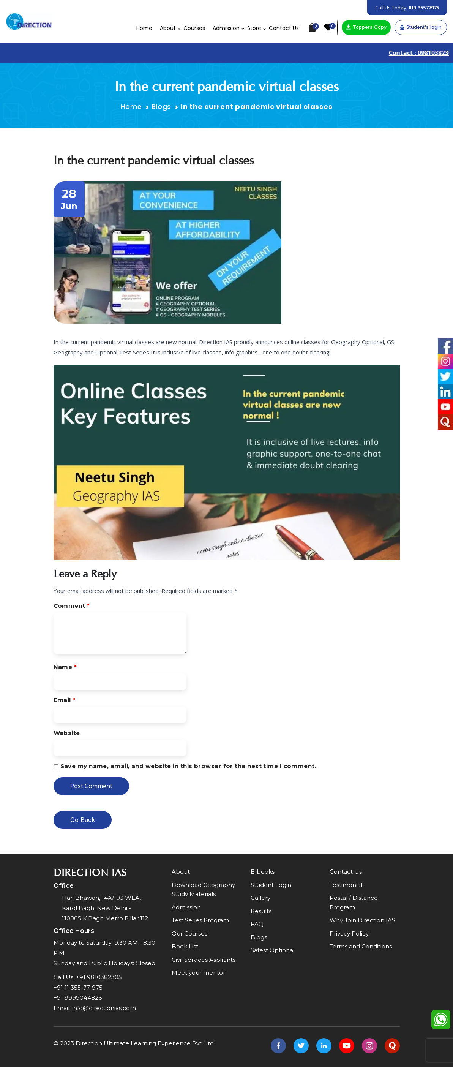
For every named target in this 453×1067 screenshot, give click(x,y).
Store (254, 28)
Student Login (271, 884)
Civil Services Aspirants (203, 959)
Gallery (260, 897)
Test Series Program (200, 920)
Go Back (82, 820)
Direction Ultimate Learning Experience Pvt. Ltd (145, 1043)
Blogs (162, 106)
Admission (226, 28)
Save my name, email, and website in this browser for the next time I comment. (188, 766)
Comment (72, 605)
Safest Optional (273, 950)
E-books (263, 871)
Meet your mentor (198, 972)
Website (67, 733)
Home (144, 28)
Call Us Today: (407, 7)
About (168, 28)
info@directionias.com (104, 1008)
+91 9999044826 (78, 997)
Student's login (421, 27)
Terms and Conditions (361, 946)
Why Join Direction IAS (362, 920)
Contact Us (284, 28)
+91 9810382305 (99, 977)
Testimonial (346, 884)
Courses (194, 28)
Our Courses (189, 933)
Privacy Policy (349, 933)
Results (261, 911)
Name (65, 666)
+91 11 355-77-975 (78, 987)
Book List (185, 946)
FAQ (257, 924)
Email (65, 699)
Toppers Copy (366, 27)
